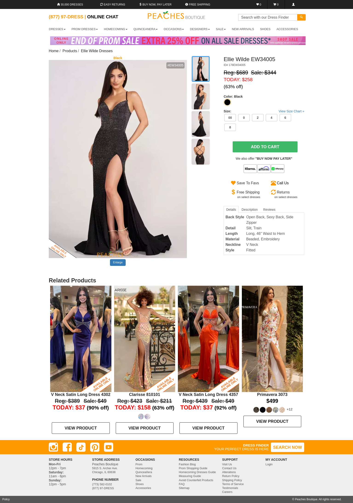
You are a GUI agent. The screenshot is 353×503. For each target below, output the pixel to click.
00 (230, 117)
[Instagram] (53, 447)
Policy (6, 499)
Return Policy (230, 476)
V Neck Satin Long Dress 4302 (80, 394)
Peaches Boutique (306, 499)
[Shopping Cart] (276, 4)
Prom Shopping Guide (193, 468)
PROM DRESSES (85, 29)
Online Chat (102, 16)
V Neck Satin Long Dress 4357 (208, 394)
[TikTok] (81, 447)
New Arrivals (243, 29)
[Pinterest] (94, 447)
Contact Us (229, 468)
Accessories (143, 488)
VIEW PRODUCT (81, 428)
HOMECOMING (115, 29)
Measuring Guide (190, 476)
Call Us (283, 183)
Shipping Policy (232, 480)
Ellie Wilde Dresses (97, 51)
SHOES (265, 29)
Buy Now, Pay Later (155, 4)
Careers (227, 492)
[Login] (293, 4)
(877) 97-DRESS (103, 488)
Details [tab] (231, 209)
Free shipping (197, 4)
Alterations (229, 472)
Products (70, 51)
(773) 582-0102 (102, 484)
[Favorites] (258, 4)
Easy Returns (112, 4)
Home (54, 51)
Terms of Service (233, 484)
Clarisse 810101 (144, 394)
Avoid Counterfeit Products (196, 480)
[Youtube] (108, 447)
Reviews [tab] (269, 209)
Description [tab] (250, 209)
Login (269, 464)
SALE (221, 29)
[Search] (301, 17)
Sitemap (184, 488)
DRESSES (57, 29)
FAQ (182, 484)
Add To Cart (265, 147)
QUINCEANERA (145, 29)
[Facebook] (67, 447)
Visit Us (227, 464)
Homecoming (144, 468)
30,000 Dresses (70, 4)
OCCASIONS (174, 29)
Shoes (140, 484)
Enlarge (117, 262)
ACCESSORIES (287, 29)
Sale (138, 480)
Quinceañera (144, 472)
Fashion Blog (187, 464)
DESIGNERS (200, 29)
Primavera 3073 (272, 394)
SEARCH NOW (287, 447)
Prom (139, 464)
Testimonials (230, 488)
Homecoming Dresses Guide (197, 472)
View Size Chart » (291, 111)
